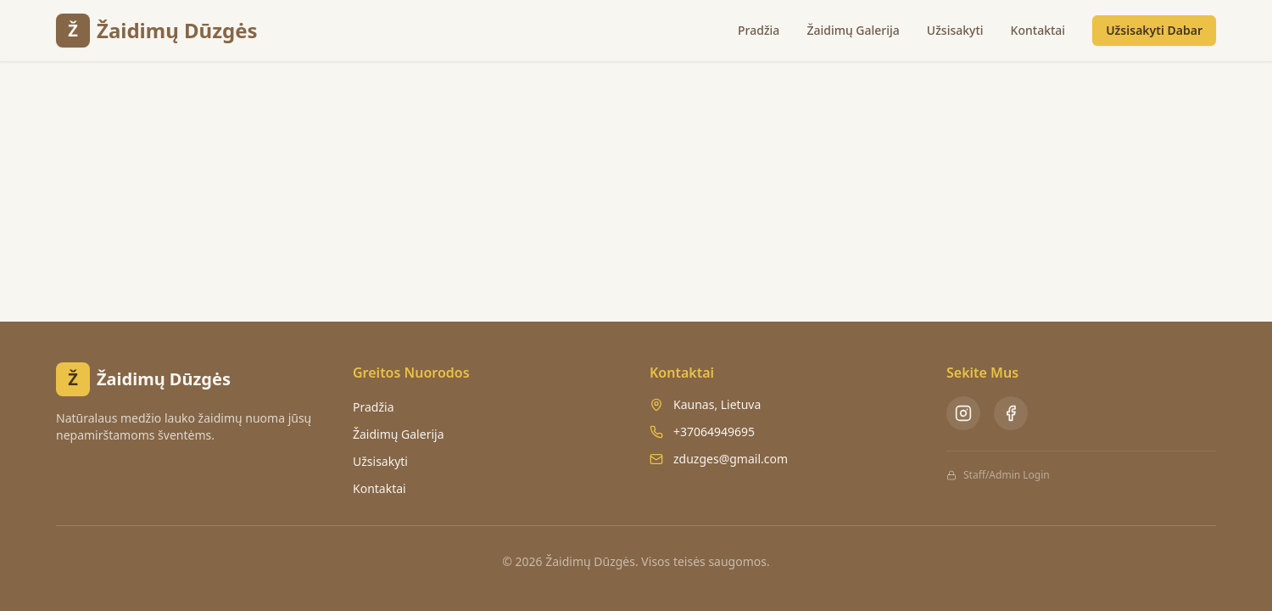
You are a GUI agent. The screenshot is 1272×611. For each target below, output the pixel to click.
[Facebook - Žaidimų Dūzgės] (1011, 413)
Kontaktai (1038, 30)
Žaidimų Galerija (852, 30)
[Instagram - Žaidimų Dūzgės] (963, 413)
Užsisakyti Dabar (1154, 30)
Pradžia (758, 30)
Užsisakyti (955, 30)
